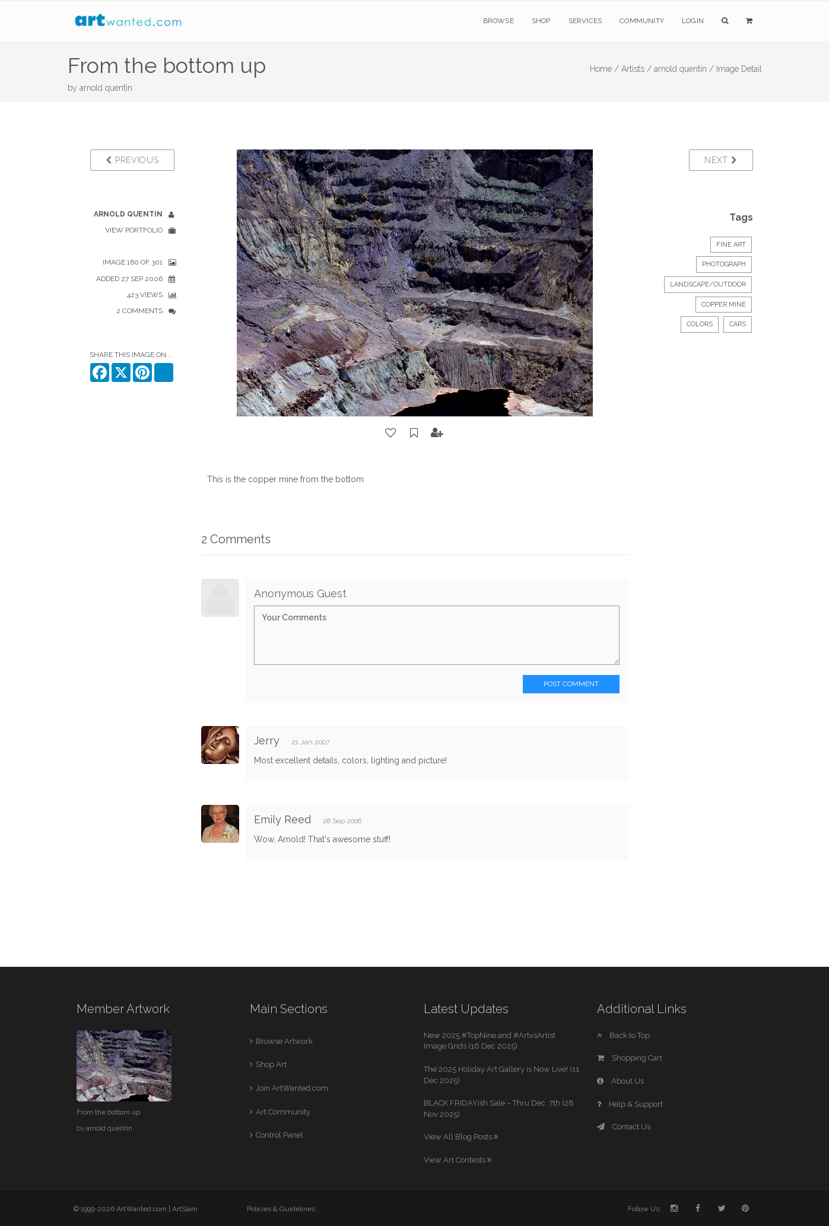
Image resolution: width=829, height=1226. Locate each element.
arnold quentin (106, 88)
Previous (132, 160)
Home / (604, 69)
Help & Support (630, 1104)
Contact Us (623, 1126)
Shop (541, 21)
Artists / (636, 69)
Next (720, 160)
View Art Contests (457, 1159)
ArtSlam (185, 1209)
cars (737, 324)
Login (693, 21)
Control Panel (279, 1135)
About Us (620, 1081)
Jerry (268, 740)
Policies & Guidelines (281, 1209)
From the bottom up (108, 1112)
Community (642, 21)
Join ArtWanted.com (292, 1088)
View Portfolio (134, 230)
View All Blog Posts (461, 1136)
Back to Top (623, 1035)
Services (585, 21)
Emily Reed (282, 819)
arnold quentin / (684, 69)
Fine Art (731, 245)
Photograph (724, 264)
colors (700, 324)
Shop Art (271, 1064)
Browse (498, 21)
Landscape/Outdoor (708, 284)
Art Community (283, 1111)
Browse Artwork (284, 1041)
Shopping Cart (629, 1057)
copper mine (723, 304)
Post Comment (571, 684)
